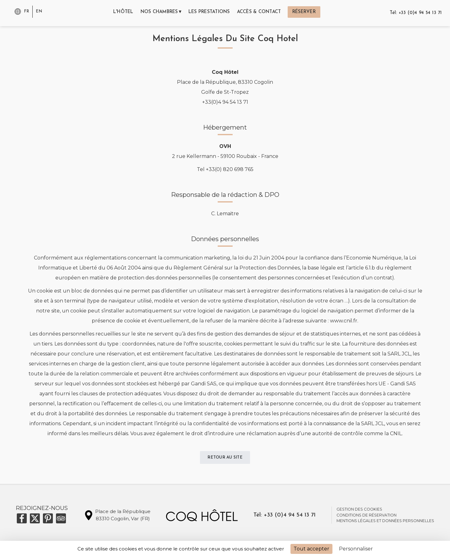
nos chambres (153, 12)
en (39, 11)
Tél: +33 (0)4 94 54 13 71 (416, 12)
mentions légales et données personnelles (385, 522)
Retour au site (225, 458)
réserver (313, 12)
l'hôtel (114, 12)
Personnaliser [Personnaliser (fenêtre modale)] (356, 549)
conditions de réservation (366, 516)
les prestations (209, 12)
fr (27, 11)
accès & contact (264, 12)
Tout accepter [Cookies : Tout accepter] (311, 549)
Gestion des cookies (359, 510)
